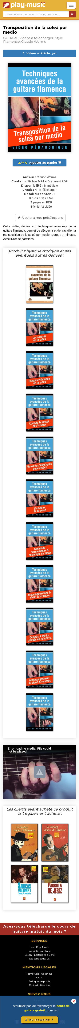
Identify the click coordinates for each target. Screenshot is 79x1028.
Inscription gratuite (39, 951)
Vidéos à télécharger (39, 53)
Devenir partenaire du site (39, 954)
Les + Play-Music (39, 947)
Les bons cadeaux (39, 958)
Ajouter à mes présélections (40, 218)
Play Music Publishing (39, 973)
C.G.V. (39, 977)
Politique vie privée (39, 981)
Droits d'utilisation (39, 985)
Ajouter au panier (39, 163)
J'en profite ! (39, 1020)
